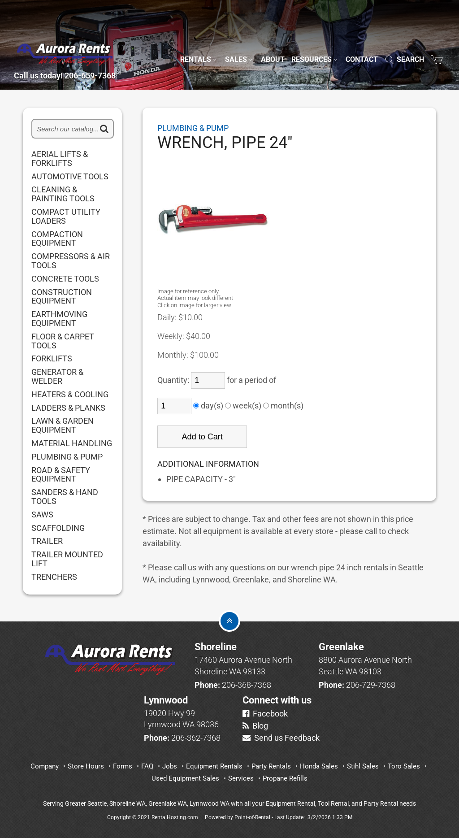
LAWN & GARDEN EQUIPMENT (62, 425)
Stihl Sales (363, 766)
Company (44, 766)
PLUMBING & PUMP (67, 456)
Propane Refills (285, 778)
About (273, 43)
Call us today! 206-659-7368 (83, 65)
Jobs (169, 766)
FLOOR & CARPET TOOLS (62, 341)
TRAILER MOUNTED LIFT (67, 559)
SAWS (42, 514)
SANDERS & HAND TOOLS (64, 497)
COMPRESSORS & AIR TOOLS (70, 261)
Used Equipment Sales (185, 778)
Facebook (265, 713)
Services (241, 778)
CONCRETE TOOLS (65, 278)
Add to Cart (202, 436)
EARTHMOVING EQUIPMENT (59, 319)
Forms (122, 766)
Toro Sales (404, 766)
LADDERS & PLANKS (68, 408)
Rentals (199, 43)
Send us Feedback (281, 737)
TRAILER (47, 541)
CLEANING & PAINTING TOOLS (63, 194)
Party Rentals (271, 766)
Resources (315, 43)
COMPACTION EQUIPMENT (57, 239)
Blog (255, 725)
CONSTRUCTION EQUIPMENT (61, 297)
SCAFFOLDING (58, 528)
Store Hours (86, 766)
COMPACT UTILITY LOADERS (65, 217)
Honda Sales (319, 766)
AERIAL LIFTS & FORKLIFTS (59, 159)
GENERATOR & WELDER (57, 377)
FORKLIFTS (51, 358)
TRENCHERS (54, 577)
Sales (239, 43)
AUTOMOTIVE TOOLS (69, 176)
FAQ (147, 766)
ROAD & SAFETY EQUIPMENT (60, 475)
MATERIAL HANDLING (71, 443)
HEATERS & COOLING (69, 394)
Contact (362, 43)
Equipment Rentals (214, 766)
